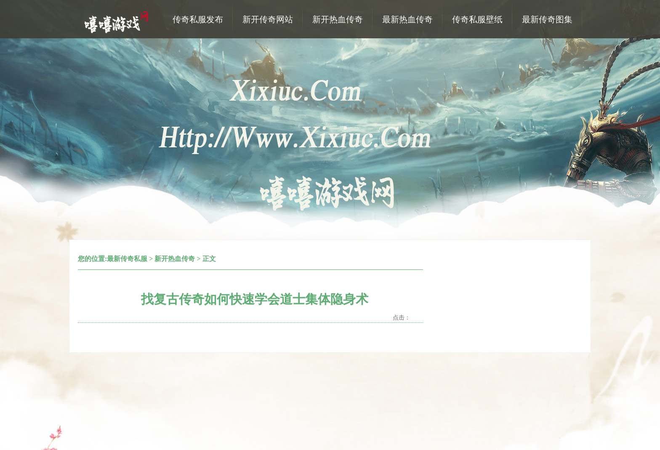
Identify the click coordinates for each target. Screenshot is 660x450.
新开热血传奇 (174, 258)
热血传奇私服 (117, 21)
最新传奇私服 (127, 258)
